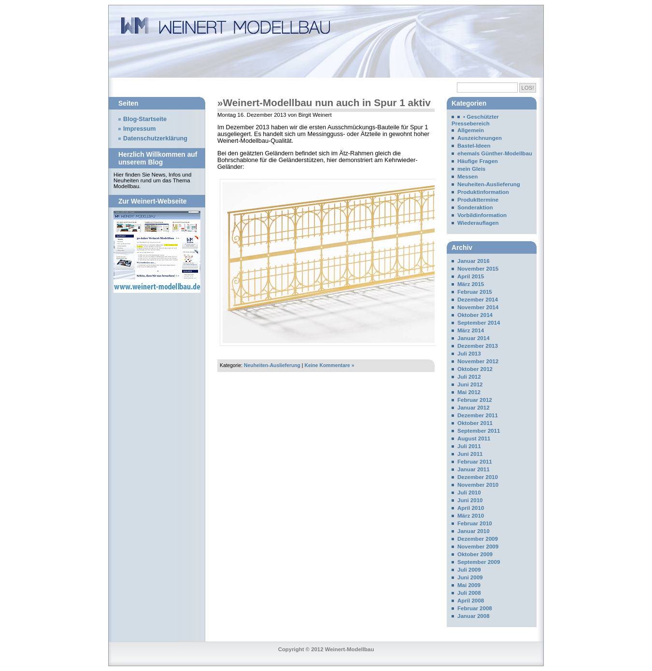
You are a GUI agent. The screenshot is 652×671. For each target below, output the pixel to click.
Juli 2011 (469, 446)
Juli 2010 (469, 492)
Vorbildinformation (482, 215)
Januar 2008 (473, 616)
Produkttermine (477, 200)
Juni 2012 (470, 384)
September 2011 (478, 431)
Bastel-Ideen (473, 146)
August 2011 (473, 438)
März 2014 (470, 330)
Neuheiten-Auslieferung (272, 365)
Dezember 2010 (477, 477)
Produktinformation (483, 192)
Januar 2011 (473, 469)
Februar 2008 (474, 608)
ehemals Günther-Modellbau (494, 153)
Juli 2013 (469, 353)
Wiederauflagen (478, 223)
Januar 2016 (473, 261)
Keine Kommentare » (329, 365)
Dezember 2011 (477, 415)
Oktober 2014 (475, 315)
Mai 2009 (469, 585)
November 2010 (477, 485)
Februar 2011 (474, 462)
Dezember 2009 (477, 539)
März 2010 (470, 516)
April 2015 (470, 276)
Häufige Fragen (477, 161)
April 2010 (470, 508)
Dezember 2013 (477, 346)
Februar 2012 (474, 400)
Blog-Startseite (145, 119)
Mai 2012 (469, 392)
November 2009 (477, 546)
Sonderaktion (475, 207)
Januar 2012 (473, 408)
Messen (467, 176)
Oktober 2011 (475, 423)
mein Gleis (471, 169)
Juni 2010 (470, 500)
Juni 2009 (470, 577)
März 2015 (470, 284)
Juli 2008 (469, 593)
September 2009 (478, 562)
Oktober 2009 (475, 554)
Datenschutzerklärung (155, 138)
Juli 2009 (469, 570)
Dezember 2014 (477, 299)
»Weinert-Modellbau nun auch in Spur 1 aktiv (324, 102)
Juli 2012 (469, 377)
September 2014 (478, 323)
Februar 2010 (474, 523)
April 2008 (470, 600)
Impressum (139, 128)
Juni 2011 (470, 454)
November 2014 (477, 307)
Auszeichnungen (479, 138)
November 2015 (477, 269)
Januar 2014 (473, 338)
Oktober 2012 (475, 369)
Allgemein (470, 130)
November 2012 (477, 361)
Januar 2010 (473, 531)
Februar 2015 (474, 292)
